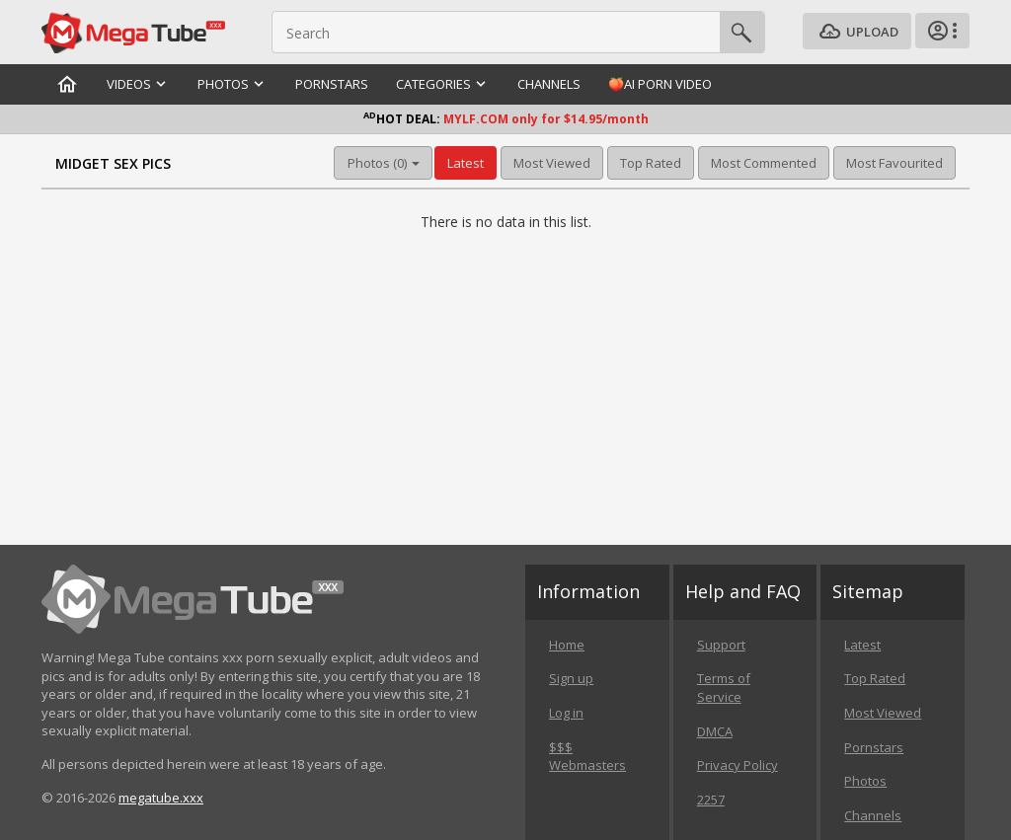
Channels (549, 84)
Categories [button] (443, 84)
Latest (465, 163)
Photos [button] (232, 84)
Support (721, 644)
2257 (711, 799)
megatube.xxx (160, 797)
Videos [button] (138, 84)
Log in (566, 713)
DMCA (715, 731)
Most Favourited (894, 163)
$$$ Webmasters (587, 756)
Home (566, 644)
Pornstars (331, 84)
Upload (857, 32)
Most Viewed (551, 163)
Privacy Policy (737, 765)
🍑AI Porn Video (660, 84)
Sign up (571, 678)
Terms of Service (723, 687)
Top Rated (650, 163)
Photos (865, 781)
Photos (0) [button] (384, 163)
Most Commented (764, 163)
